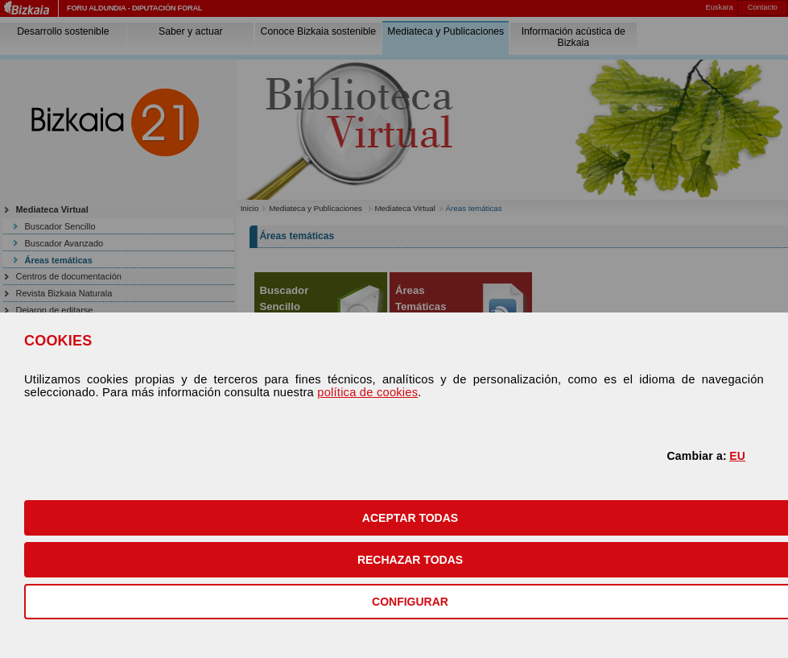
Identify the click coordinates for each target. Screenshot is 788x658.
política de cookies (367, 392)
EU (737, 455)
